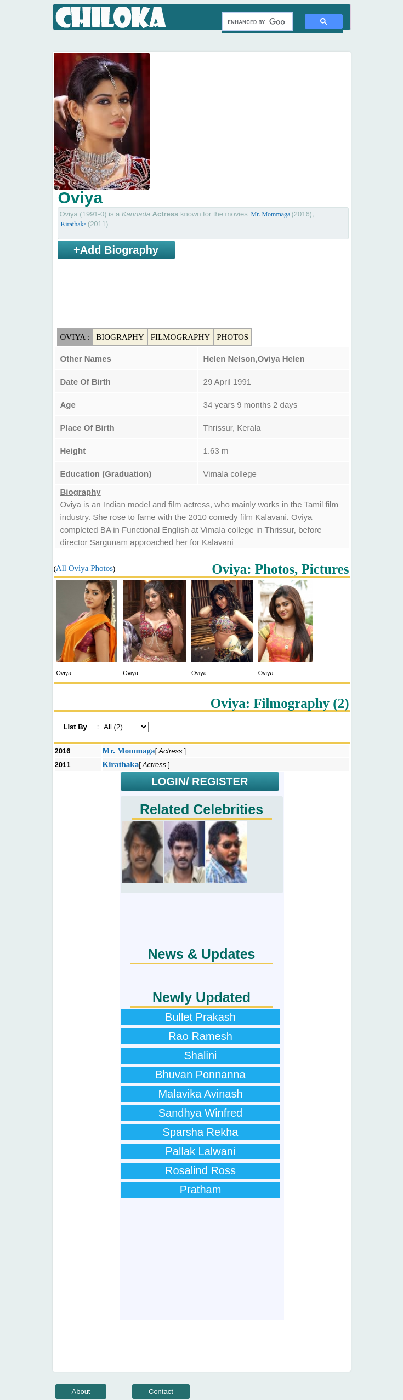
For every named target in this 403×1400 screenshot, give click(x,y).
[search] (256, 22)
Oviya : (75, 337)
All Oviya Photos (84, 568)
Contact (161, 1391)
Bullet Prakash (200, 1017)
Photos (232, 337)
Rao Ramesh (200, 1036)
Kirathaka (74, 224)
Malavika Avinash (200, 1094)
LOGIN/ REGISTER (199, 781)
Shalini (200, 1055)
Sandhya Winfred (200, 1113)
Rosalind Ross (200, 1170)
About (81, 1391)
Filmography (180, 337)
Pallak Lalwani (201, 1151)
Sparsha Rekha (201, 1132)
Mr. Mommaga (270, 214)
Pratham (201, 1190)
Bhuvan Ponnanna (200, 1074)
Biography (120, 337)
